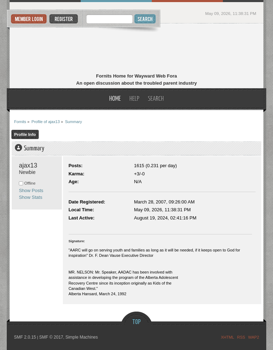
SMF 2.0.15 (25, 337)
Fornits (136, 49)
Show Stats (30, 197)
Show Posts (31, 190)
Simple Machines (81, 337)
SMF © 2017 (51, 337)
